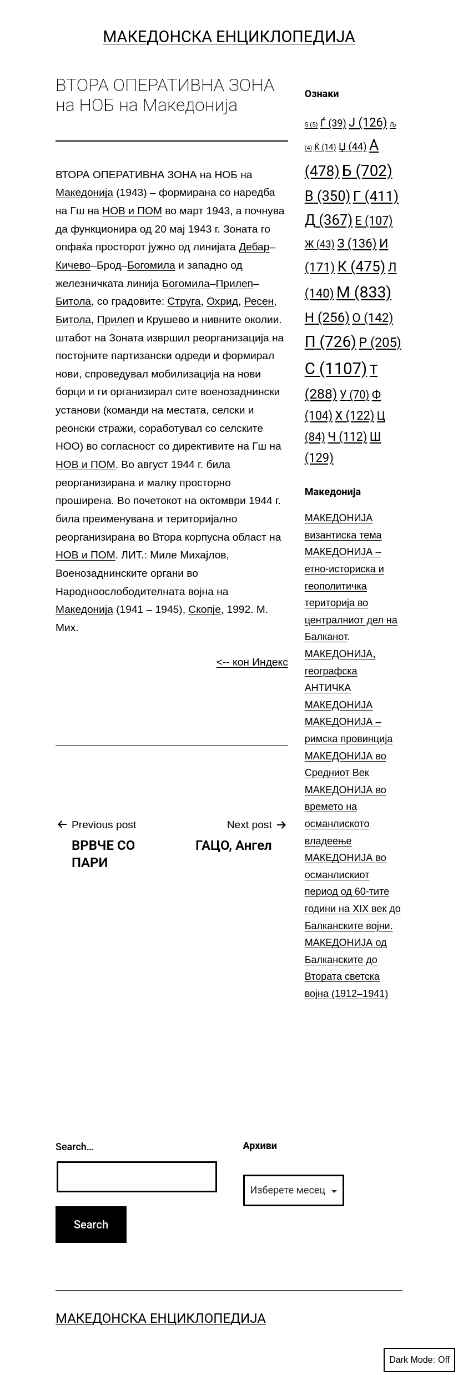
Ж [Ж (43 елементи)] (320, 244)
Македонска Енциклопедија (229, 36)
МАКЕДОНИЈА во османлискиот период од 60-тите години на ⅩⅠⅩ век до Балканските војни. (353, 891)
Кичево (73, 265)
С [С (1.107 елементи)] (336, 368)
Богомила (151, 265)
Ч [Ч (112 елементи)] (347, 437)
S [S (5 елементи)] (311, 124)
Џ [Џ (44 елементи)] (353, 146)
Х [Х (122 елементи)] (355, 415)
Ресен (259, 301)
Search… (75, 1146)
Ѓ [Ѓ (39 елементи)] (333, 123)
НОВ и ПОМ (132, 210)
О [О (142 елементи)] (372, 317)
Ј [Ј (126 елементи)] (368, 122)
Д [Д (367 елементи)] (329, 219)
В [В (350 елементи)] (328, 196)
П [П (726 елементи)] (330, 342)
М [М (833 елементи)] (363, 292)
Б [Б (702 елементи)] (367, 171)
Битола (73, 301)
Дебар (254, 247)
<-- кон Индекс (252, 662)
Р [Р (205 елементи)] (380, 342)
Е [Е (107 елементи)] (374, 221)
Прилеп (234, 283)
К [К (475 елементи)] (361, 266)
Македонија (84, 192)
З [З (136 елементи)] (356, 243)
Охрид (222, 301)
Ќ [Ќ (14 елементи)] (325, 147)
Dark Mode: (419, 1360)
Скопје (204, 609)
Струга (184, 301)
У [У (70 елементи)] (354, 395)
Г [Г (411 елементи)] (376, 196)
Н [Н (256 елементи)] (327, 317)
